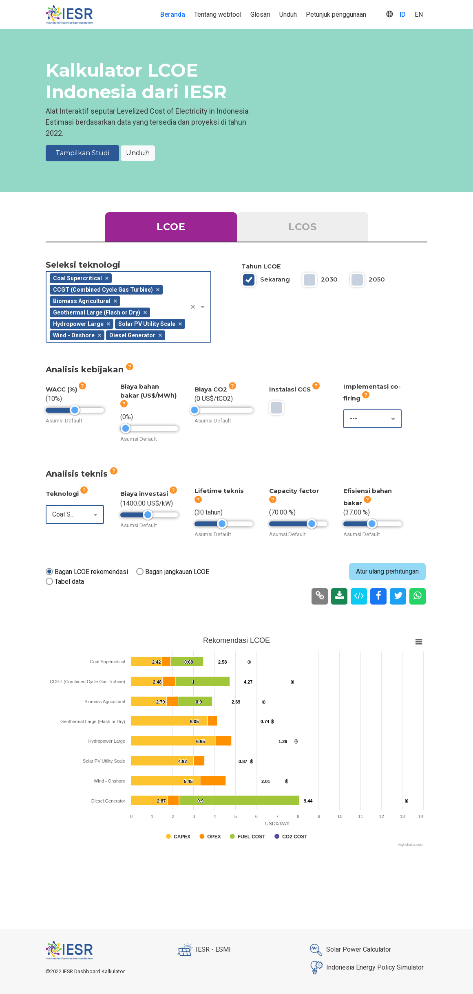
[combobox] (128, 307)
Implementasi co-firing (372, 392)
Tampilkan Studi (82, 153)
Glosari (260, 14)
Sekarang (275, 279)
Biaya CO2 (215, 387)
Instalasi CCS (294, 387)
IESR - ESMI (203, 950)
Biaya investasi (148, 491)
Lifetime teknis (219, 495)
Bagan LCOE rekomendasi (91, 572)
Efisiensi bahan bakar (367, 496)
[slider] (75, 410)
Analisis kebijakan (89, 368)
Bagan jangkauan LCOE (177, 572)
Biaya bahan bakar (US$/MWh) (148, 395)
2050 (377, 279)
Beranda (172, 14)
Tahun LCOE (261, 266)
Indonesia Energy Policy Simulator (365, 968)
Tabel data (69, 581)
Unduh (288, 14)
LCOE (171, 227)
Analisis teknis (81, 473)
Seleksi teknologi (83, 265)
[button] (196, 306)
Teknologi (67, 491)
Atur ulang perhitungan (387, 571)
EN (419, 14)
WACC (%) (66, 387)
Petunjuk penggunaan (336, 14)
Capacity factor (294, 495)
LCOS (302, 227)
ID (403, 14)
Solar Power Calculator (349, 950)
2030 (329, 279)
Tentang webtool (217, 14)
